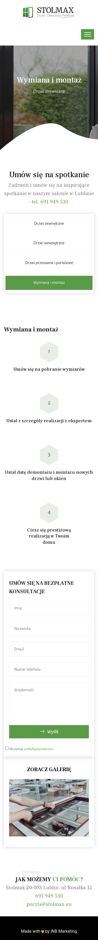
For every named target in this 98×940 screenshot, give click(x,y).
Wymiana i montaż (49, 282)
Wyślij (49, 732)
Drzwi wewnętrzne (49, 243)
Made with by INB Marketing (49, 931)
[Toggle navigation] (87, 34)
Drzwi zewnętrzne (49, 223)
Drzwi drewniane (49, 91)
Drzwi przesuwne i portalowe (49, 263)
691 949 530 (49, 896)
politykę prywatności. (39, 749)
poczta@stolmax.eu (49, 904)
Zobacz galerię (49, 769)
